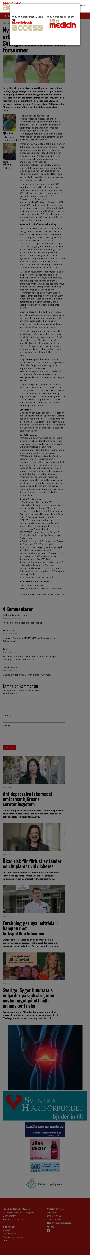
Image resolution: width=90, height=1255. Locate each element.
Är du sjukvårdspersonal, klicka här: (27, 23)
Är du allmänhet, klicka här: (62, 22)
